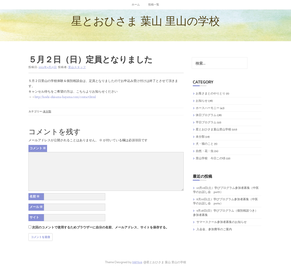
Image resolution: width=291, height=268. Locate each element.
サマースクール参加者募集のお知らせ (221, 222)
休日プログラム (206, 115)
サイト (34, 217)
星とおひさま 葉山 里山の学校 (145, 21)
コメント (38, 148)
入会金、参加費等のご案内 (214, 229)
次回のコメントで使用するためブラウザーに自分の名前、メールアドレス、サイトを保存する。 (100, 227)
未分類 (47, 111)
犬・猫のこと (204, 144)
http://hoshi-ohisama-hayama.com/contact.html (65, 97)
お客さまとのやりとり (210, 93)
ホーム (136, 4)
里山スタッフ (77, 67)
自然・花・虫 (204, 151)
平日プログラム (206, 122)
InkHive (137, 262)
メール (36, 207)
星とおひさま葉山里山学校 (213, 129)
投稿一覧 (153, 4)
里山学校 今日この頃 (210, 158)
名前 (35, 196)
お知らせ (202, 101)
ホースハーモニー (207, 108)
